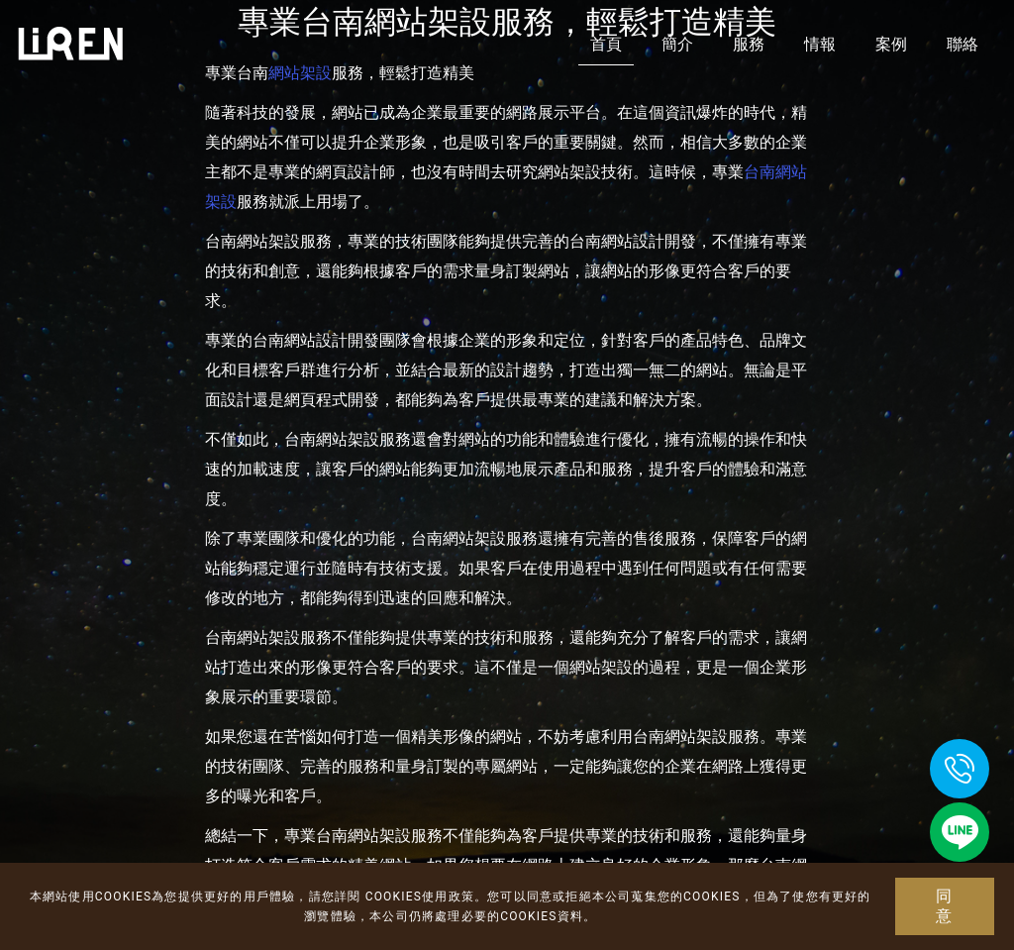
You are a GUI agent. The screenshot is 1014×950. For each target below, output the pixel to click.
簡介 (677, 44)
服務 (748, 44)
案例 (891, 44)
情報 (820, 44)
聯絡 (962, 44)
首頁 (606, 44)
